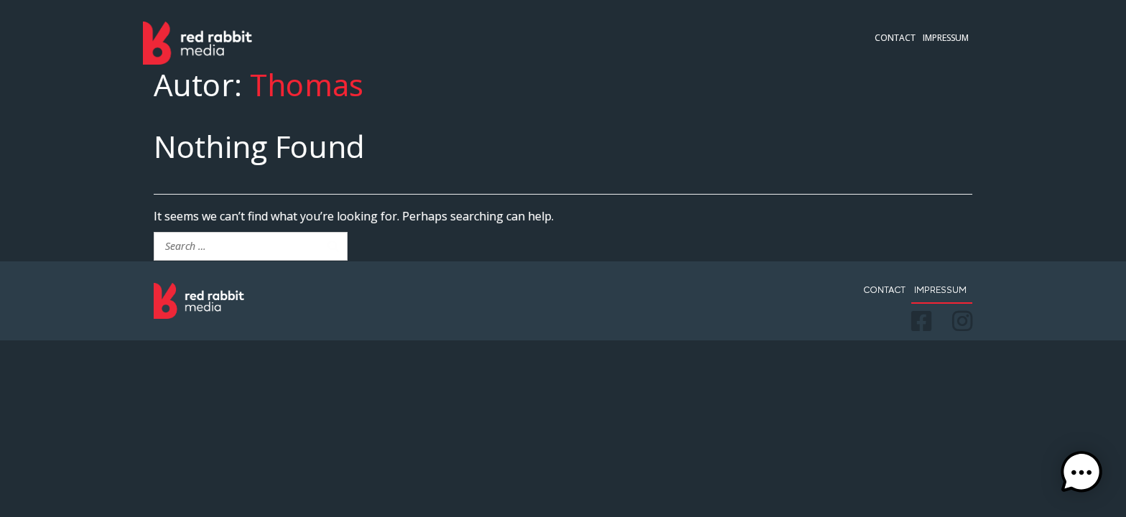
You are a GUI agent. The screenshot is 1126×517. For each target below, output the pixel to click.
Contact (895, 38)
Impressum (946, 38)
